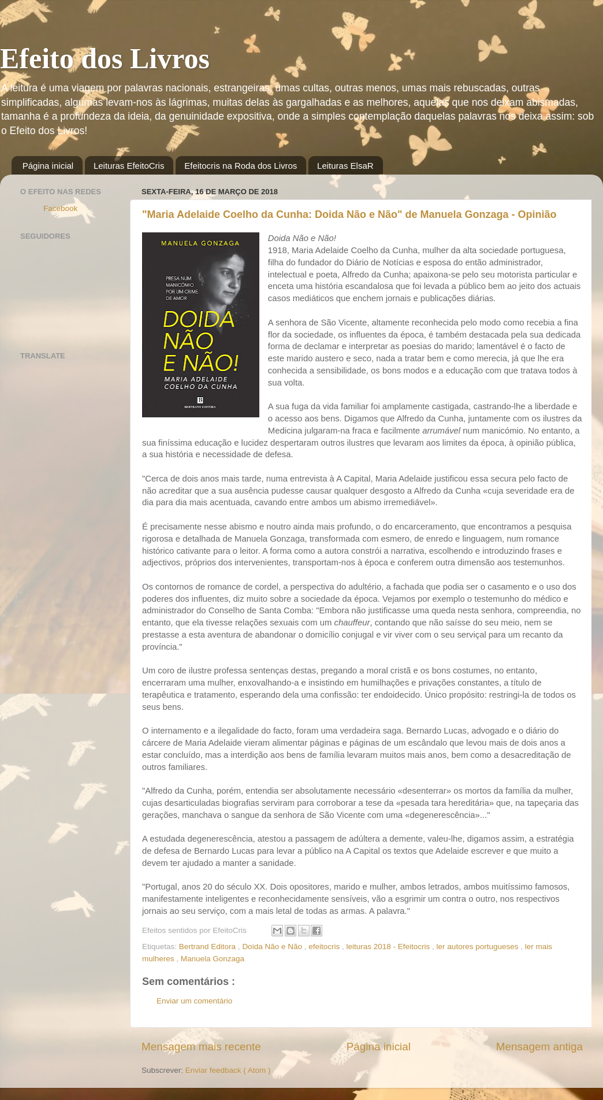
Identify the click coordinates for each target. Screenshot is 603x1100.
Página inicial (48, 166)
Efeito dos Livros (105, 58)
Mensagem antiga (539, 1046)
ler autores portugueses (479, 946)
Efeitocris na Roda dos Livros (240, 166)
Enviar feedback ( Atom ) (228, 1070)
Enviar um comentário (194, 1001)
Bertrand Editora (208, 946)
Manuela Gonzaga (212, 958)
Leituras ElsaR (345, 166)
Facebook (60, 208)
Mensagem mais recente (201, 1046)
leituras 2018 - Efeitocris (390, 946)
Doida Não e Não (273, 946)
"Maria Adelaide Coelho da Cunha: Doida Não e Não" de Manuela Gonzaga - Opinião (349, 214)
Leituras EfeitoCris (129, 166)
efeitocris (325, 946)
